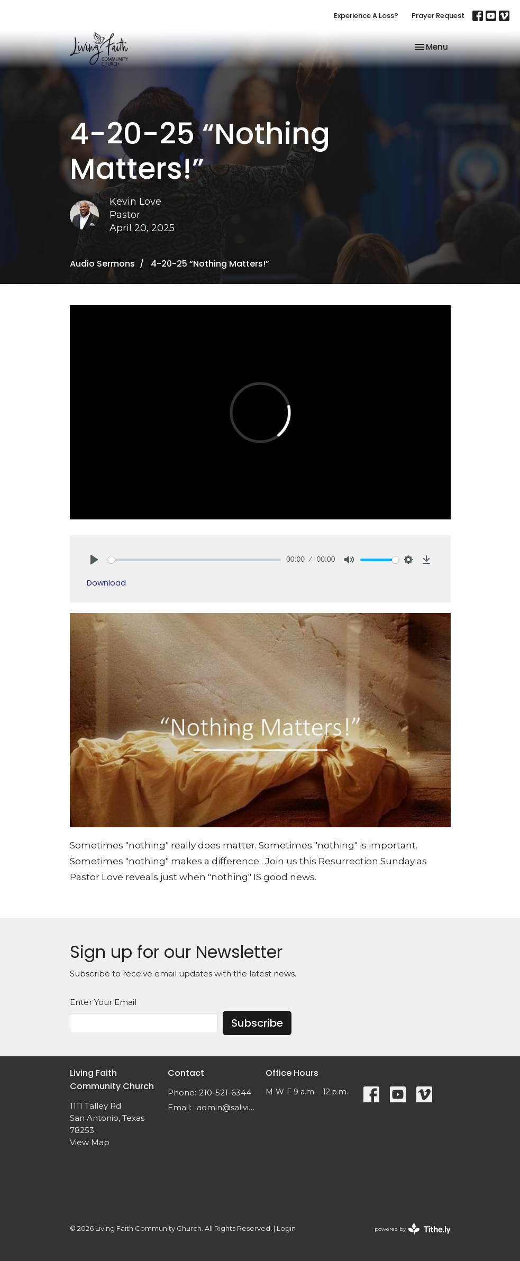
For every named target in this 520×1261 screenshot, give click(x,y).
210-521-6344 (225, 1093)
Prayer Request (438, 16)
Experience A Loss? (366, 16)
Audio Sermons (102, 264)
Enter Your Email (103, 1002)
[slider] (194, 560)
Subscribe (257, 1023)
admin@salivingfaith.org (226, 1107)
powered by (413, 1229)
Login (286, 1228)
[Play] (94, 559)
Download (106, 582)
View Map (90, 1142)
